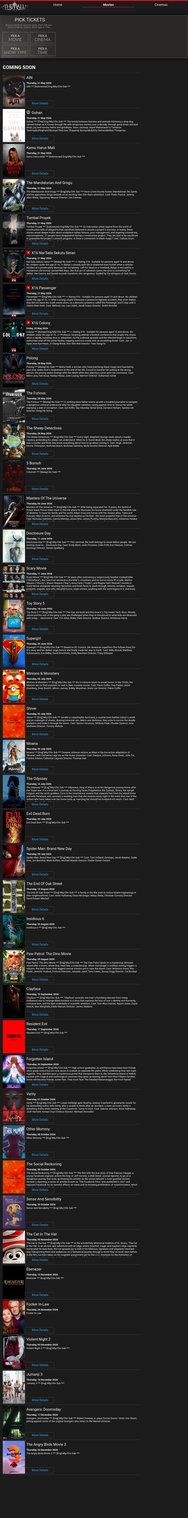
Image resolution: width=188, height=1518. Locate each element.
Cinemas (161, 5)
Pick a (15, 38)
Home (57, 5)
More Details (40, 103)
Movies (108, 5)
